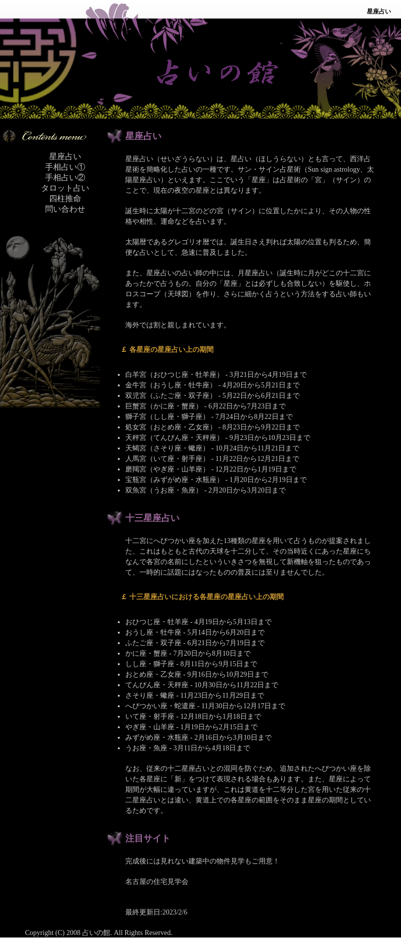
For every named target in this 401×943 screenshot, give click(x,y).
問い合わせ (65, 209)
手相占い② (65, 177)
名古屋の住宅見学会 (156, 881)
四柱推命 (65, 198)
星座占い (65, 156)
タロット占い (65, 188)
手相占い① (65, 167)
